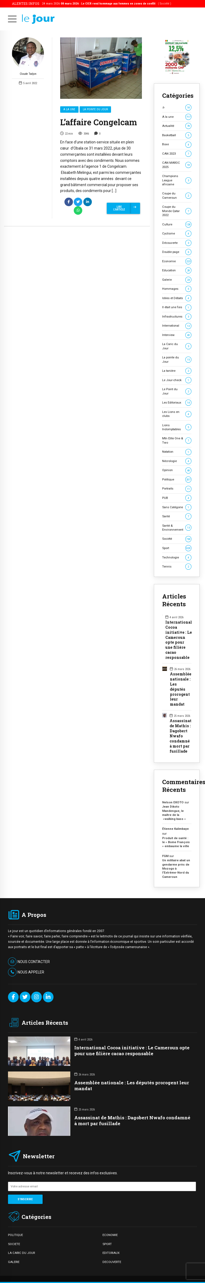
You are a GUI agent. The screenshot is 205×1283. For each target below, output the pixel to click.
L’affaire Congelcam (98, 122)
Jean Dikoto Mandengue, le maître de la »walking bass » (174, 813)
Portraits (177, 489)
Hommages (177, 289)
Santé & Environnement (177, 527)
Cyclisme (177, 234)
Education (177, 270)
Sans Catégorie (177, 507)
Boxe (177, 144)
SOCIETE (14, 1244)
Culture (177, 224)
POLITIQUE (15, 1235)
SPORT (107, 1244)
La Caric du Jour (177, 346)
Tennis (177, 567)
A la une (69, 109)
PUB (177, 498)
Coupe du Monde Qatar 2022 (177, 211)
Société (177, 539)
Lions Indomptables (177, 427)
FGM (165, 856)
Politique (177, 480)
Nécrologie (177, 461)
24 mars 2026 (106, 3)
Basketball (177, 135)
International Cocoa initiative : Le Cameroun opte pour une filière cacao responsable (178, 640)
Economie (177, 261)
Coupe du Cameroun (177, 195)
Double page (177, 252)
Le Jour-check (177, 380)
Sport (177, 548)
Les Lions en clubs (177, 414)
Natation (177, 452)
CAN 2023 (177, 154)
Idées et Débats (177, 298)
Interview (177, 335)
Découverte (177, 243)
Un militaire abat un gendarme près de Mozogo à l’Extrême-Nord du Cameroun (176, 868)
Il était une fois (177, 307)
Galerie (177, 280)
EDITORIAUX (111, 1253)
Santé (177, 516)
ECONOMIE (110, 1235)
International (177, 326)
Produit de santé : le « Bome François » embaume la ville (176, 842)
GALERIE (13, 1262)
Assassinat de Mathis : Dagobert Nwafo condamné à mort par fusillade (180, 736)
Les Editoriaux (177, 403)
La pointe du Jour (95, 109)
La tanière (177, 371)
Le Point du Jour (177, 391)
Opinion (177, 470)
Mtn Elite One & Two (177, 440)
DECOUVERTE (111, 1262)
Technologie (177, 558)
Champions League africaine (177, 180)
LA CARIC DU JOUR (21, 1253)
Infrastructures (177, 317)
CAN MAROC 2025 (177, 165)
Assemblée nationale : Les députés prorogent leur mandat (180, 689)
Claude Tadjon (28, 57)
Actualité (177, 126)
